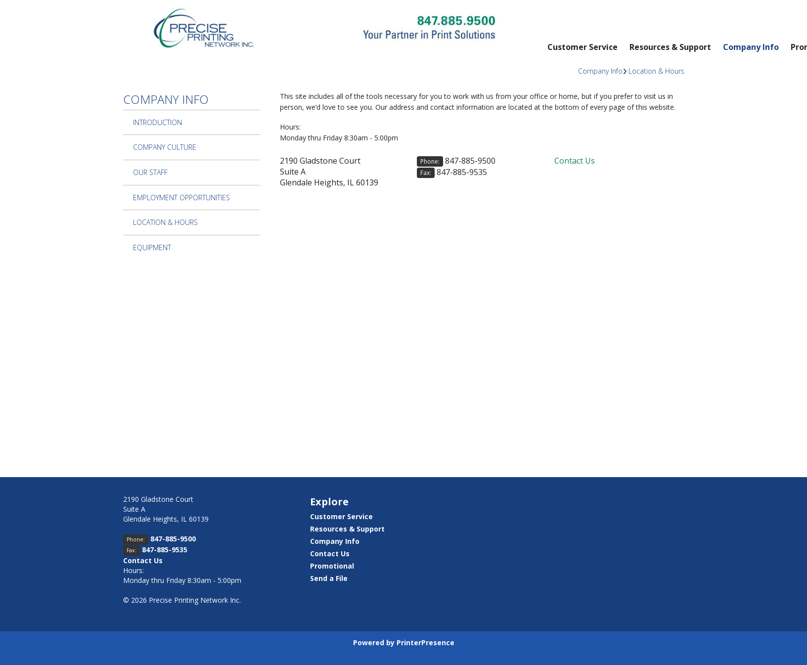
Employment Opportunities (181, 197)
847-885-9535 (462, 172)
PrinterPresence (425, 642)
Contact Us (574, 160)
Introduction (157, 122)
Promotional (332, 566)
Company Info (751, 47)
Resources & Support (670, 47)
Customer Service (582, 47)
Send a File (329, 578)
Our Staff (150, 172)
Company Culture (164, 147)
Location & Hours (656, 71)
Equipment (152, 247)
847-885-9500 (470, 160)
